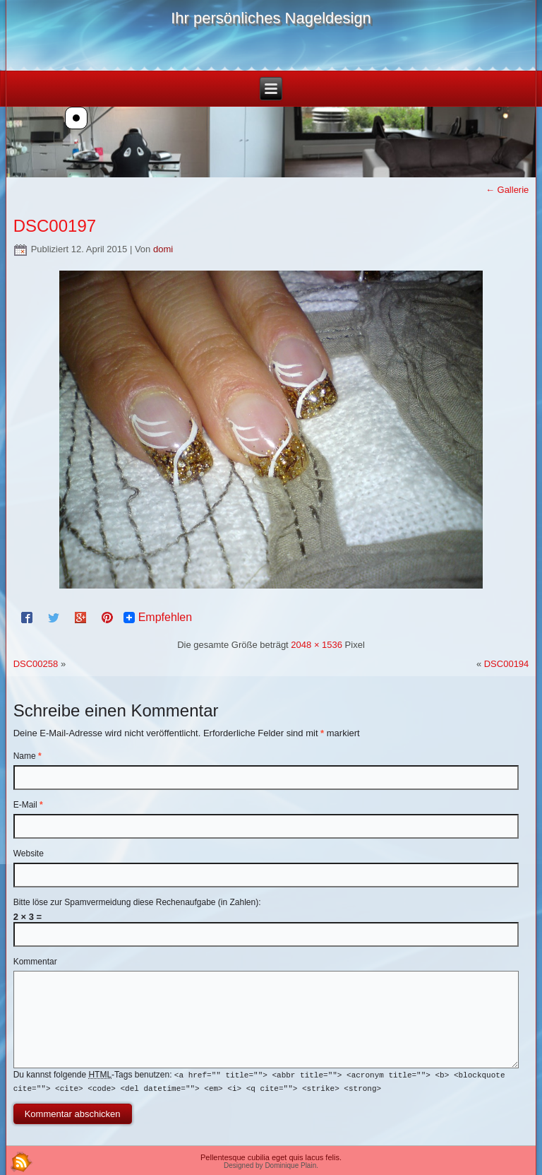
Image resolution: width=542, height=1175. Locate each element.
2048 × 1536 (316, 644)
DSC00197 (54, 225)
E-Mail (28, 805)
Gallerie (507, 189)
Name (27, 756)
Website (28, 853)
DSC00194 (506, 664)
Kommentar (35, 962)
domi (163, 249)
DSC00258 (36, 664)
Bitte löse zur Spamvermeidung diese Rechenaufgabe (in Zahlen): (137, 902)
